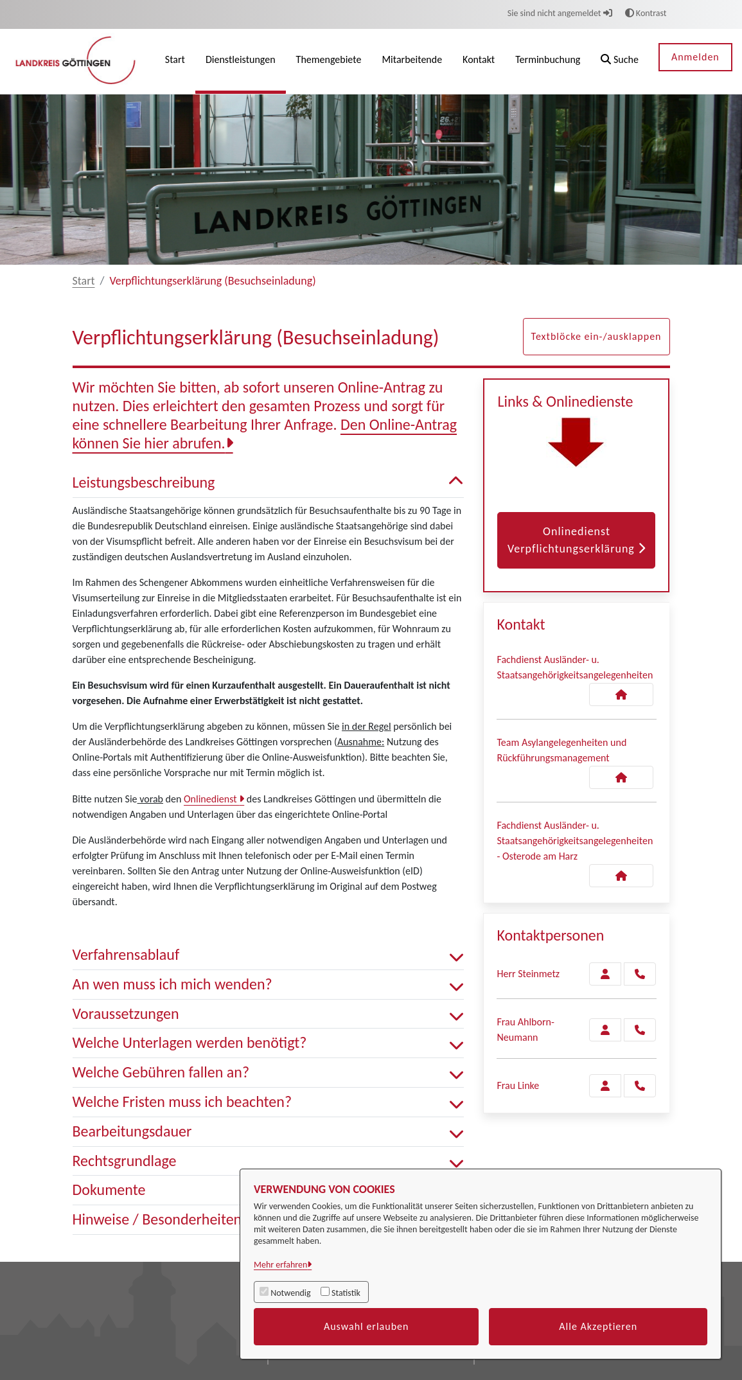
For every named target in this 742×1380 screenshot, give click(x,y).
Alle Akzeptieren (598, 1326)
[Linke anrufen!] (640, 1085)
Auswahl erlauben (366, 1326)
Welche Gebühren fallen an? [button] (268, 1072)
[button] (619, 61)
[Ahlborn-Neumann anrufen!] (640, 1029)
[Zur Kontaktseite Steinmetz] (605, 974)
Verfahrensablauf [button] (268, 955)
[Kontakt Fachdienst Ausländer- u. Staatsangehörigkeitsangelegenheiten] (621, 694)
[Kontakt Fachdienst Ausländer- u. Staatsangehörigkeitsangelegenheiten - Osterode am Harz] (621, 875)
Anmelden (695, 57)
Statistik (345, 1292)
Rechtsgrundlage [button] (268, 1161)
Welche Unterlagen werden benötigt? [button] (268, 1043)
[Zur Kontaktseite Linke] (605, 1085)
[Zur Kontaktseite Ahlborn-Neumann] (605, 1029)
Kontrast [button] (646, 13)
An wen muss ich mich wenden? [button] (268, 984)
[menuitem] (175, 61)
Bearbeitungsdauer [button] (268, 1131)
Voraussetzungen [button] (268, 1014)
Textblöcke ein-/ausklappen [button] (596, 336)
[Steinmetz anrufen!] (640, 974)
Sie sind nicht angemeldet (560, 13)
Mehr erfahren (280, 1264)
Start (84, 281)
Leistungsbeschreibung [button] (268, 482)
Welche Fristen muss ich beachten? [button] (268, 1102)
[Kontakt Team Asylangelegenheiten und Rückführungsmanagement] (621, 777)
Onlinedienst (211, 799)
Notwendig (290, 1292)
